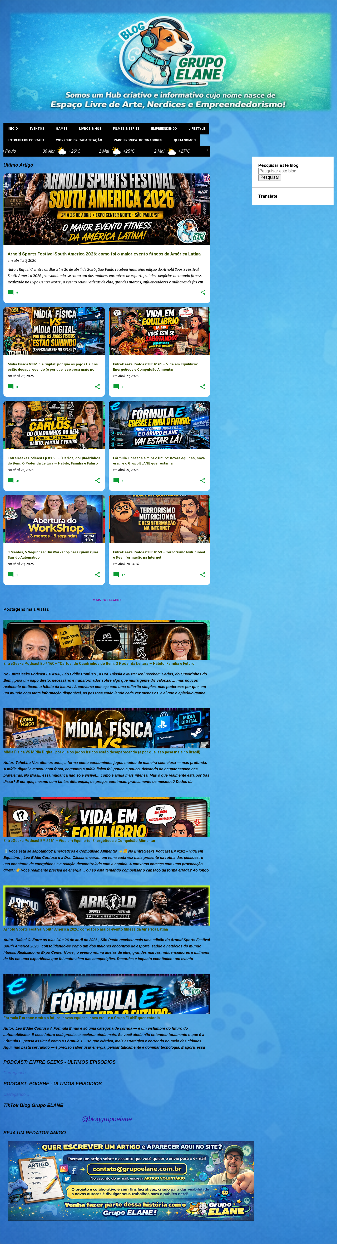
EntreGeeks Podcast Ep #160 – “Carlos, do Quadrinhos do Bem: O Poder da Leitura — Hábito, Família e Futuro (99, 663)
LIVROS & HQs (90, 128)
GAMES (61, 128)
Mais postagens (107, 600)
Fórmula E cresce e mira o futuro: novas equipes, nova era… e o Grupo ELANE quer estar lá (81, 1018)
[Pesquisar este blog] (285, 171)
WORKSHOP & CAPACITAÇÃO (79, 140)
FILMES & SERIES (126, 128)
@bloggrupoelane (107, 1118)
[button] (203, 292)
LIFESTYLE (197, 128)
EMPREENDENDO (164, 128)
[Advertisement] (231, 236)
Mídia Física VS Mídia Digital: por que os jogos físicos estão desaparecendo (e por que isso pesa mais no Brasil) (101, 752)
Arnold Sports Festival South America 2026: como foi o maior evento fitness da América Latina (85, 929)
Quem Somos (185, 140)
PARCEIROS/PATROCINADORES (138, 140)
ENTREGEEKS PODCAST (26, 140)
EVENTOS (36, 128)
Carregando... (16, 1073)
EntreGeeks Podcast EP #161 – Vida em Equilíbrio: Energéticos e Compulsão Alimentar (79, 841)
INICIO (13, 128)
